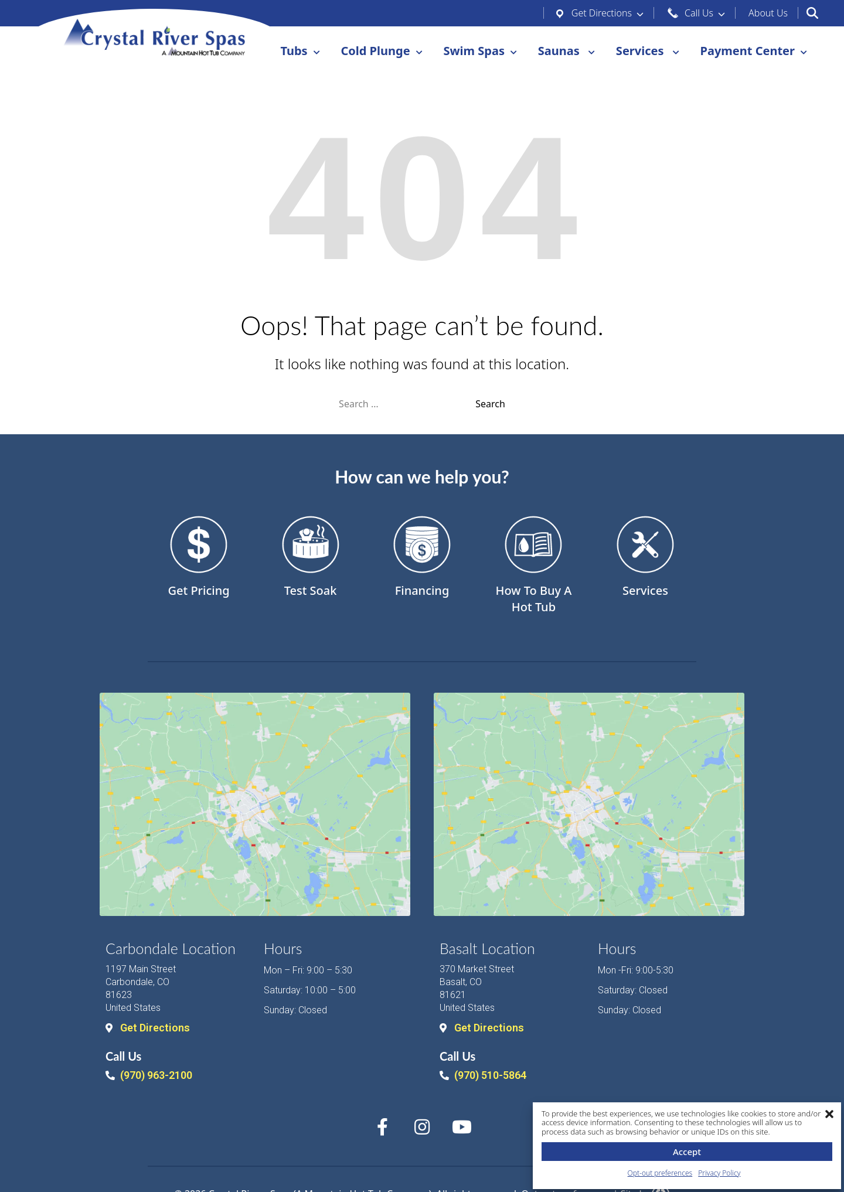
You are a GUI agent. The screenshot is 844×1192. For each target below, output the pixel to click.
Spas (483, 51)
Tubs (291, 51)
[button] (829, 1114)
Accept (687, 1151)
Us (768, 12)
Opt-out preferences (660, 1173)
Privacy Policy (719, 1173)
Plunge (384, 51)
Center (756, 51)
